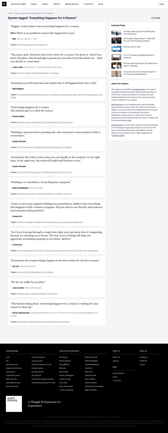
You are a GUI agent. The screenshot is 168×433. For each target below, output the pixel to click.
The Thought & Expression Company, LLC (94, 417)
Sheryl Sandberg (91, 361)
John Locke (18, 67)
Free (35, 39)
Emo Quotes (36, 375)
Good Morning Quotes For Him (43, 383)
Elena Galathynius (21, 188)
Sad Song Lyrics (12, 364)
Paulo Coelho (18, 116)
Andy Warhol (64, 364)
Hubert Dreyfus (91, 383)
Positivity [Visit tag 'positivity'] (37, 222)
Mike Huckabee (91, 390)
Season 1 (28, 39)
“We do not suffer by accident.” (28, 282)
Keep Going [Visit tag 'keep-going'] (77, 95)
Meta (58, 417)
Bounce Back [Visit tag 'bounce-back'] (22, 322)
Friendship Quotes (13, 375)
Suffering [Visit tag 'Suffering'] (20, 294)
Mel (14, 39)
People (56, 4)
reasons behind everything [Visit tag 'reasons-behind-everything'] (31, 95)
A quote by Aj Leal (27, 266)
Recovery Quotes (38, 357)
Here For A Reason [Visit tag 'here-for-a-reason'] (24, 73)
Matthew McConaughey (94, 386)
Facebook (143, 361)
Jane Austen (18, 288)
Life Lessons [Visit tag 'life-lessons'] (49, 251)
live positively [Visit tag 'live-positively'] (74, 222)
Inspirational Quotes (14, 368)
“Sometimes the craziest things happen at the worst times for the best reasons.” (55, 260)
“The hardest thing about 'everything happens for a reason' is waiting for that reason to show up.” (54, 305)
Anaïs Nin (88, 368)
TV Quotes (88, 4)
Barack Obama (65, 361)
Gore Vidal (63, 383)
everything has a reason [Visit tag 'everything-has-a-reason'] (31, 172)
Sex (7, 361)
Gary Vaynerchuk (66, 386)
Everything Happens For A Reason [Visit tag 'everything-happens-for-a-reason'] (30, 45)
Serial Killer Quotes (13, 383)
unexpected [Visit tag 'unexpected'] (21, 272)
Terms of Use (51, 417)
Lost (26, 67)
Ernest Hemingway (66, 375)
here (129, 120)
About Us (116, 357)
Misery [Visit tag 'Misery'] (27, 294)
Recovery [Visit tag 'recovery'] (38, 322)
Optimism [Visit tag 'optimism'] (21, 222)
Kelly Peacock (116, 105)
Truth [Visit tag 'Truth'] (19, 172)
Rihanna (62, 368)
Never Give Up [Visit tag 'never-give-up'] (70, 251)
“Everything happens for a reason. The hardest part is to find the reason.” (32, 109)
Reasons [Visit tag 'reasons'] (45, 95)
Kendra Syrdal (116, 125)
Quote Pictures (18, 4)
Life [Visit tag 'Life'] (45, 45)
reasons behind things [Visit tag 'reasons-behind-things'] (33, 122)
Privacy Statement (67, 417)
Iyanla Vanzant (19, 141)
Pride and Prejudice (33, 288)
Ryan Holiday (90, 379)
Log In (161, 4)
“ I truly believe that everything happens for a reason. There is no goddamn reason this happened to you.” (45, 30)
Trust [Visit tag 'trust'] (66, 194)
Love (8, 357)
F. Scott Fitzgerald (66, 390)
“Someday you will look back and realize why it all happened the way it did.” (53, 83)
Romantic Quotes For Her (41, 364)
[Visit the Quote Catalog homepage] (4, 4)
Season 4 (33, 67)
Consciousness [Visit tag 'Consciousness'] (27, 147)
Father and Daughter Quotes (43, 379)
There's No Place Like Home (50, 67)
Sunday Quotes (37, 372)
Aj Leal (16, 266)
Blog (100, 4)
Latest (45, 4)
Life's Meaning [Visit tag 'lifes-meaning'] (55, 95)
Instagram (143, 357)
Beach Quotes (11, 379)
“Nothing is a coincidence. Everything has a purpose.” (40, 182)
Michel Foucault (91, 357)
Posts (115, 377)
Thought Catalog (118, 136)
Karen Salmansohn (21, 313)
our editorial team (138, 89)
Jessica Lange (64, 379)
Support (116, 361)
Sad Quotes (10, 372)
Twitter (142, 364)
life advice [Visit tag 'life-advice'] (83, 251)
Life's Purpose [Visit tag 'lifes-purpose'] (66, 95)
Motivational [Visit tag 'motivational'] (93, 251)
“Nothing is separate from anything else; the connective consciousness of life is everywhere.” (55, 134)
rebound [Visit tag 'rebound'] (31, 322)
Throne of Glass (36, 188)
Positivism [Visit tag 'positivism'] (30, 222)
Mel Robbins (18, 89)
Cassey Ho (17, 216)
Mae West (89, 372)
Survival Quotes (12, 386)
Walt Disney (63, 372)
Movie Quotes (71, 4)
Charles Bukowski (92, 364)
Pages (34, 4)
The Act (20, 39)
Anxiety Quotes (37, 368)
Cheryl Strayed (90, 375)
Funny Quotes (37, 361)
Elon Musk (63, 357)
